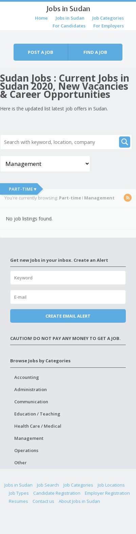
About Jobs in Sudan (79, 501)
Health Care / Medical (37, 426)
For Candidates (69, 26)
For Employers (108, 26)
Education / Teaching (37, 414)
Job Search (48, 485)
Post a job (40, 52)
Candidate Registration (56, 493)
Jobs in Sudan (68, 8)
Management (28, 438)
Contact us (43, 501)
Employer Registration (107, 493)
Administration (30, 389)
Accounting (26, 377)
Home (41, 18)
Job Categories (108, 18)
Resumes (18, 501)
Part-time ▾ (22, 189)
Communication (31, 402)
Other (20, 463)
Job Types (19, 493)
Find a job (95, 52)
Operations (26, 450)
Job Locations (111, 485)
